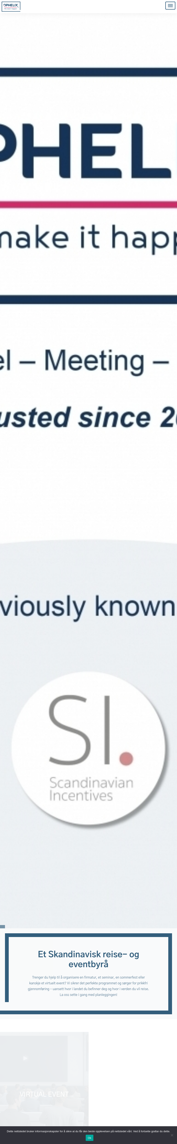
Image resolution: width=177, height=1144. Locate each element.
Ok (89, 1137)
